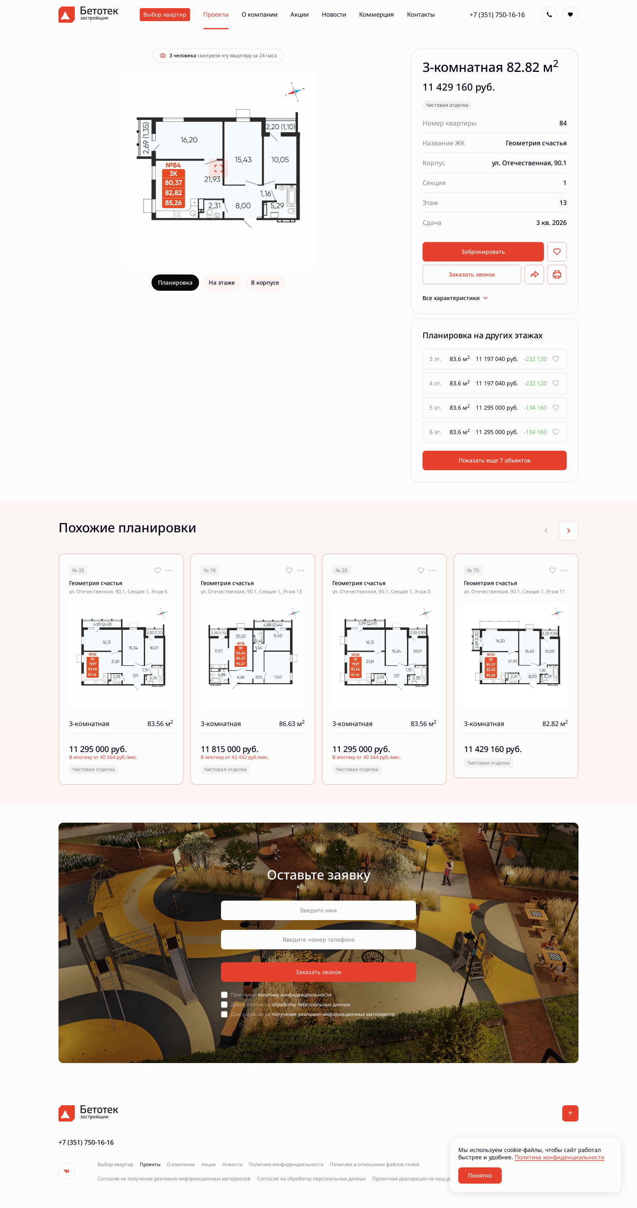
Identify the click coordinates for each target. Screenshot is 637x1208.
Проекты (150, 1164)
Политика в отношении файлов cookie (375, 1164)
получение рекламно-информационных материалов (333, 1014)
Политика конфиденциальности (286, 1164)
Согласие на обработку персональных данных (311, 1179)
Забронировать (483, 251)
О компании (181, 1164)
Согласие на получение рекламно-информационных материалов (174, 1179)
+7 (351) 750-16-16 (497, 14)
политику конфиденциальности (294, 994)
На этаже (222, 282)
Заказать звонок (472, 274)
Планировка (175, 282)
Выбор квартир (115, 1164)
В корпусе (265, 282)
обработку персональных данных (311, 1004)
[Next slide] (568, 530)
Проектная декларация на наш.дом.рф (418, 1179)
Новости (232, 1164)
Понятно (480, 1175)
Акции (209, 1164)
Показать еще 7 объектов (495, 460)
